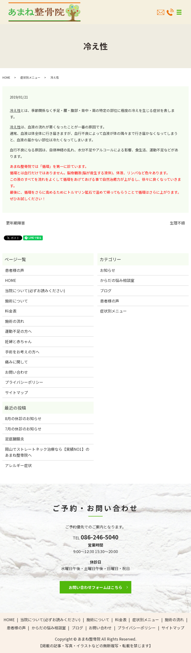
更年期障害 (15, 222)
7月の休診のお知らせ (23, 429)
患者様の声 (14, 270)
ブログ (105, 290)
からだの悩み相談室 (117, 280)
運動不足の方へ (18, 331)
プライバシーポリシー (24, 382)
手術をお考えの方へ (22, 352)
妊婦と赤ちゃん (18, 341)
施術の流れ (14, 321)
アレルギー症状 (18, 465)
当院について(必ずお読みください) (35, 290)
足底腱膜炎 (14, 439)
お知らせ (107, 270)
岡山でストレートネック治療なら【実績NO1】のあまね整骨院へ (47, 452)
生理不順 (177, 222)
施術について (16, 301)
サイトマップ (16, 392)
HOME (6, 77)
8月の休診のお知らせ (23, 418)
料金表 (10, 311)
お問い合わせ (16, 372)
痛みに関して (16, 362)
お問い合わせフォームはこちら (95, 587)
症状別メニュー (30, 77)
